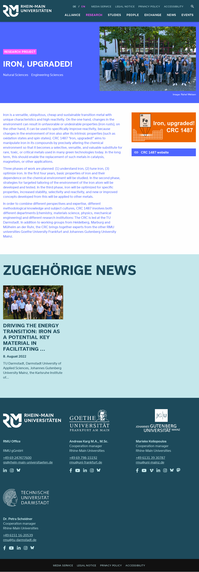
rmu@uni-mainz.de (150, 462)
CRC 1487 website (155, 152)
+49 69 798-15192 (83, 457)
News (171, 15)
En (83, 6)
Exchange (152, 15)
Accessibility (173, 6)
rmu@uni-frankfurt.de (85, 462)
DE (75, 6)
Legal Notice (125, 6)
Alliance (72, 15)
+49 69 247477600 (17, 457)
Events (188, 15)
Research (94, 15)
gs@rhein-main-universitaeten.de (28, 462)
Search (192, 6)
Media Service (101, 6)
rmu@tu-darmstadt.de (19, 540)
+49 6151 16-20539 (18, 535)
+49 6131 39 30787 (150, 457)
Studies (114, 15)
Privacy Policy (149, 6)
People (133, 15)
